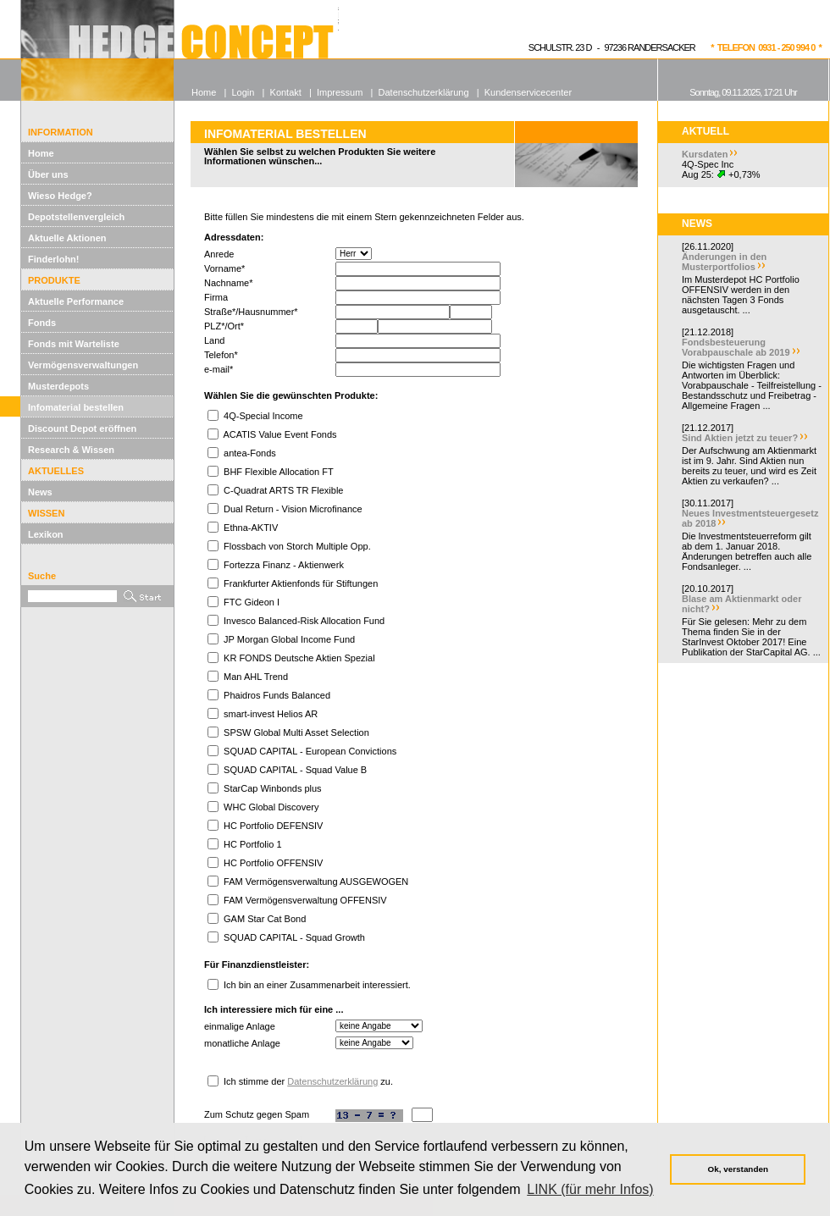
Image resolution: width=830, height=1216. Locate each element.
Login (242, 92)
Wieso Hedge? (60, 196)
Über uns (48, 174)
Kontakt (286, 92)
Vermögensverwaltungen (83, 365)
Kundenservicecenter (528, 92)
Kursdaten (705, 154)
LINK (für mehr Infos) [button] (590, 1189)
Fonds (42, 323)
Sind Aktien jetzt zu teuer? (740, 438)
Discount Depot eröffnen (82, 428)
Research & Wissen (71, 450)
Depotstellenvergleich (76, 217)
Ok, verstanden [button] (738, 1169)
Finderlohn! (54, 259)
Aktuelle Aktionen (67, 238)
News (40, 492)
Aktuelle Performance (76, 301)
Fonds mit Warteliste (73, 344)
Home (41, 153)
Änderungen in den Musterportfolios (724, 261)
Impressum (339, 92)
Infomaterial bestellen (76, 407)
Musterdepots (58, 386)
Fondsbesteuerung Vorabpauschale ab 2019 (736, 347)
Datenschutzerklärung (332, 1081)
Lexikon (46, 534)
